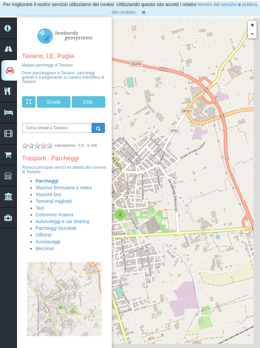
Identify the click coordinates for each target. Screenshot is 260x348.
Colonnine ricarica (54, 214)
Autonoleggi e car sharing (62, 221)
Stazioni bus (48, 194)
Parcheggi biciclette (56, 228)
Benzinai (45, 248)
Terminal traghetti (54, 201)
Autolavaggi (48, 241)
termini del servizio (217, 4)
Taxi (40, 208)
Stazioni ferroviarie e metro (64, 187)
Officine (43, 235)
